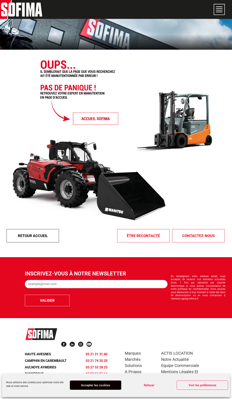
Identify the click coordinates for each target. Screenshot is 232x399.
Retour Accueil (33, 236)
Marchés (133, 359)
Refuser (149, 385)
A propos (133, 371)
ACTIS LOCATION (177, 353)
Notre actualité (175, 359)
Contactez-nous (198, 236)
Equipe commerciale (180, 365)
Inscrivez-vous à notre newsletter (75, 274)
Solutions (133, 365)
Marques (133, 353)
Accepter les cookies (95, 385)
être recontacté (143, 236)
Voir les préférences (202, 385)
